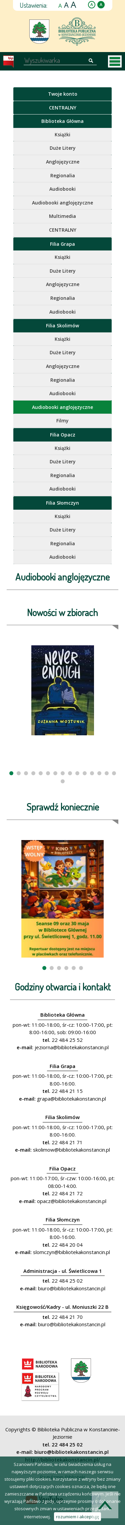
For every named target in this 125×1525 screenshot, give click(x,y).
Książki (62, 134)
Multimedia (62, 216)
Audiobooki (62, 189)
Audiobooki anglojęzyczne (62, 202)
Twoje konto (62, 94)
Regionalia (62, 175)
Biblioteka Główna (62, 121)
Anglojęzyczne (62, 161)
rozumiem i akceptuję (77, 1517)
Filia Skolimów (62, 325)
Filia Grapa (62, 244)
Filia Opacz (62, 434)
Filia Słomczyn (62, 503)
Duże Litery (63, 148)
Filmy (62, 420)
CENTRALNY (62, 107)
